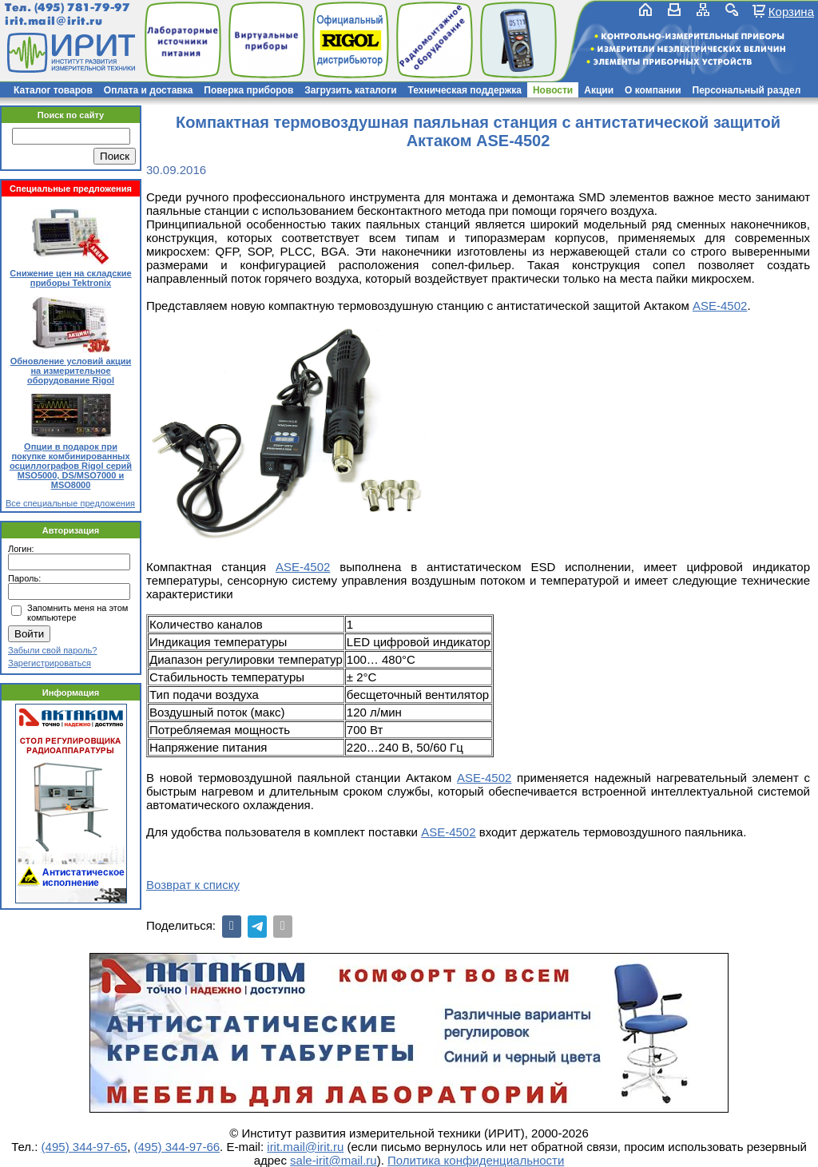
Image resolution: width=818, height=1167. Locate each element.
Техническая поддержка (465, 90)
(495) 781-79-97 (81, 8)
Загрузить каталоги (350, 90)
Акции (599, 90)
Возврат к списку (193, 884)
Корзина (791, 11)
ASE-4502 (720, 305)
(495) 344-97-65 (85, 1146)
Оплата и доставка (148, 90)
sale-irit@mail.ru (333, 1160)
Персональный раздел (747, 90)
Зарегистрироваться (49, 663)
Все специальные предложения (70, 503)
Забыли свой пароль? (52, 650)
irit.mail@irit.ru (54, 21)
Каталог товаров (53, 90)
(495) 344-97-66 (177, 1146)
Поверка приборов (248, 90)
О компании (653, 90)
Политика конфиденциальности (475, 1160)
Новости (553, 90)
